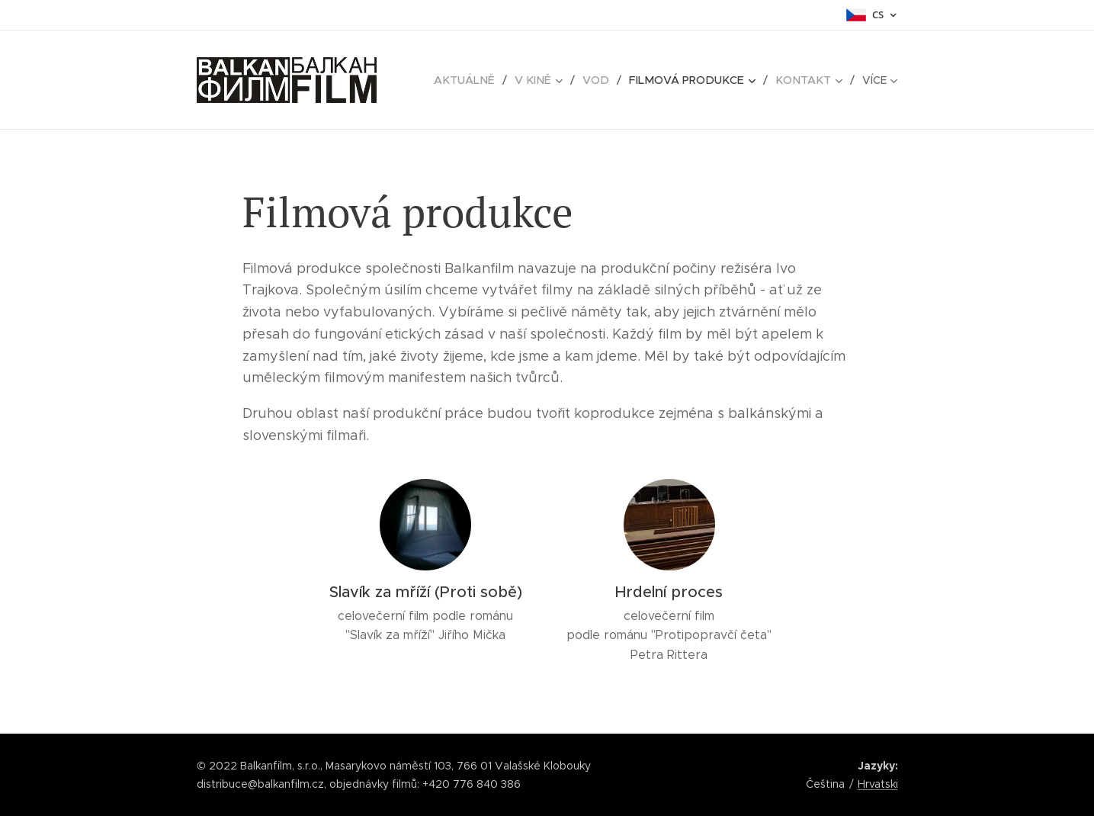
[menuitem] (481, 80)
